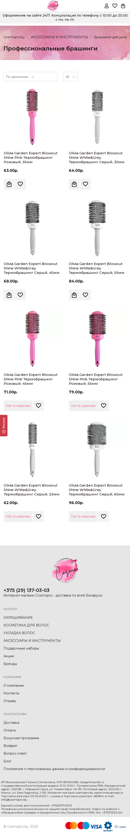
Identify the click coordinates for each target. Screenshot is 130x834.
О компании (14, 685)
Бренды (10, 664)
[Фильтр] (3, 425)
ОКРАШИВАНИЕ (18, 617)
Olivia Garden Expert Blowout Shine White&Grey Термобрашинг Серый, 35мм (96, 157)
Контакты (11, 693)
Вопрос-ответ (15, 753)
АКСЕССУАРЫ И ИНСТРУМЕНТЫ (59, 37)
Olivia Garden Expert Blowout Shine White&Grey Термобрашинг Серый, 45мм (32, 268)
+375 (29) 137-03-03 (26, 590)
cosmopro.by (14, 37)
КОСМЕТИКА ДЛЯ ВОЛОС (26, 625)
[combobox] (30, 76)
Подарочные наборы (21, 648)
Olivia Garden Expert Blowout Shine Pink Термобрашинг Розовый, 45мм (30, 379)
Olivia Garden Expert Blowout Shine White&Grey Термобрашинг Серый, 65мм (97, 489)
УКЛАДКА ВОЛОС (19, 633)
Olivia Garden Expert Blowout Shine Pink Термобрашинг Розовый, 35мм (30, 157)
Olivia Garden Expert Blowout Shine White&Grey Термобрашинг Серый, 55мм (96, 268)
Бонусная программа (21, 738)
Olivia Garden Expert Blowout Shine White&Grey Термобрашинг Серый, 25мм (32, 489)
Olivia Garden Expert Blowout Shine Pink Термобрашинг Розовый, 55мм (96, 379)
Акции (9, 656)
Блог (7, 761)
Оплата (10, 730)
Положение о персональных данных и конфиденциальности (54, 769)
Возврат (10, 746)
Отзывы (10, 701)
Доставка (11, 723)
